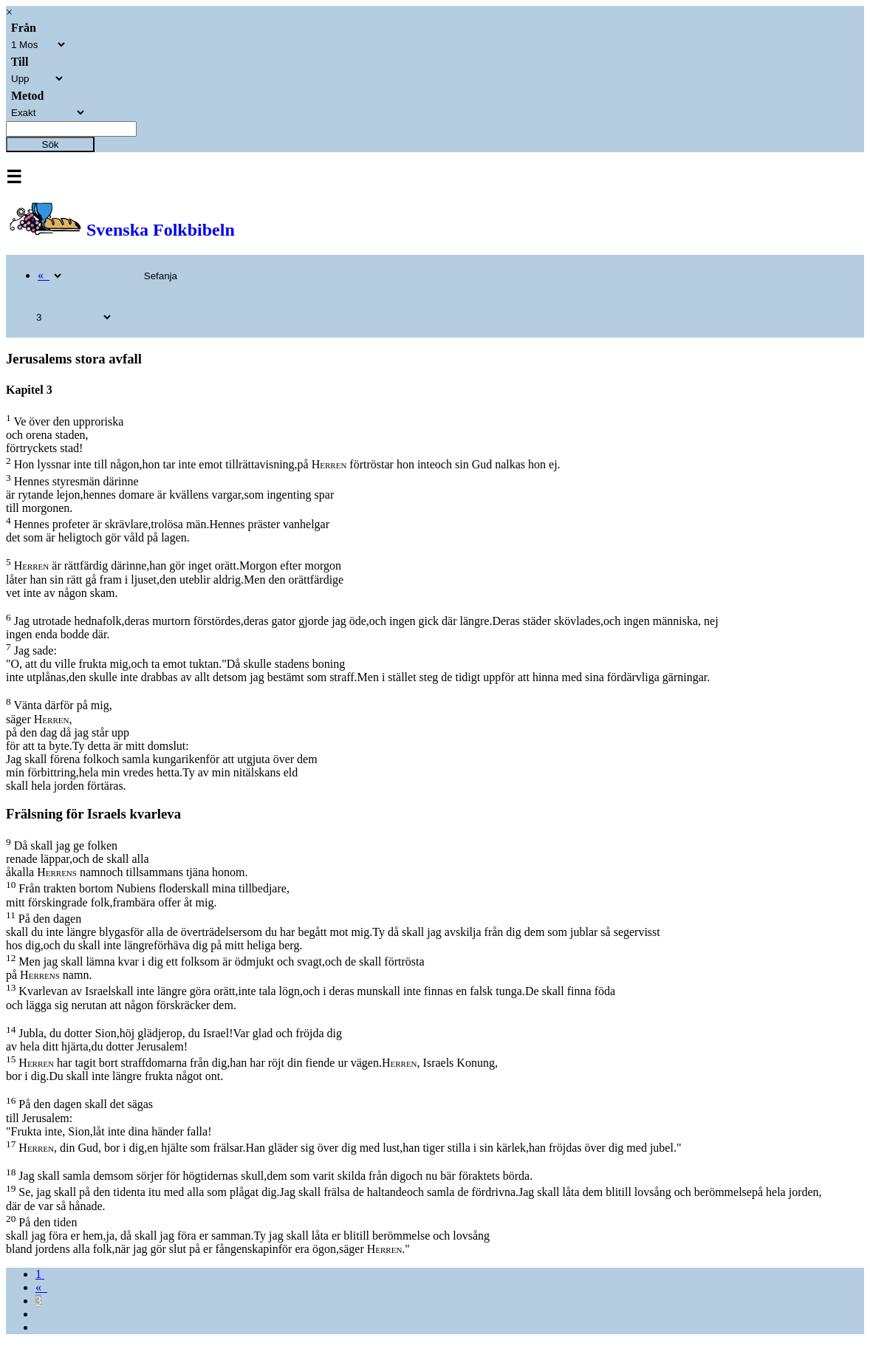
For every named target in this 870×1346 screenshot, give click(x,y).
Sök (50, 144)
